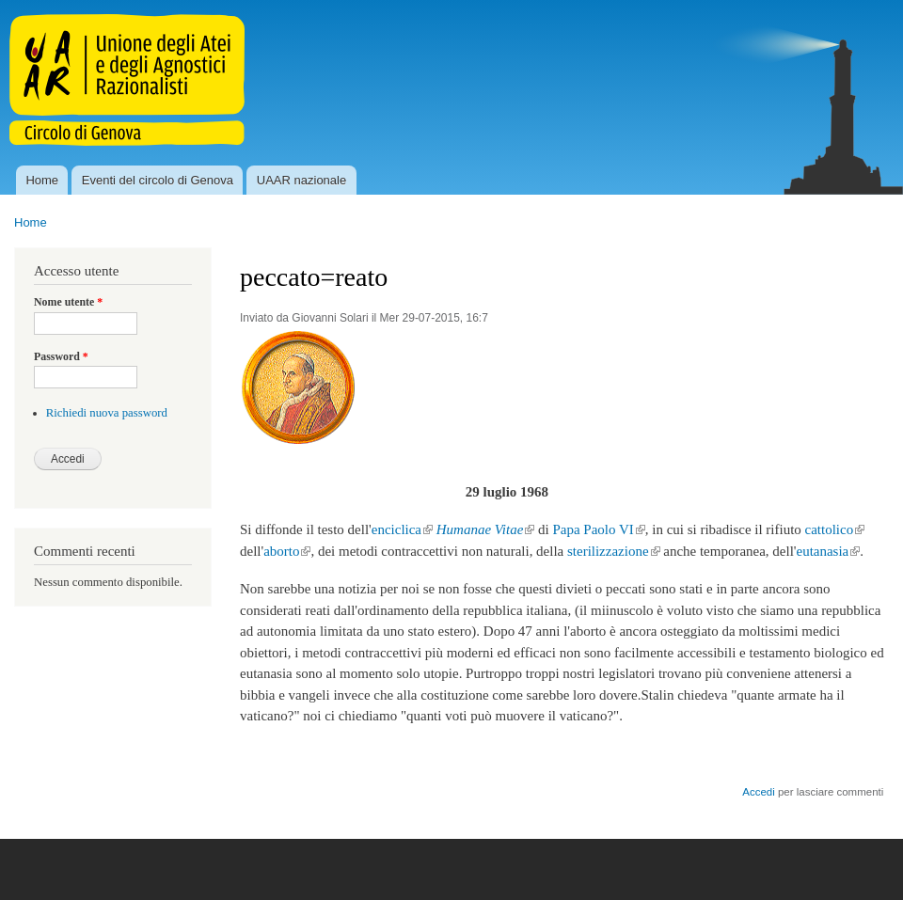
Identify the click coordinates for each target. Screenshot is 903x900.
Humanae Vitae (485, 529)
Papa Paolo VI (598, 529)
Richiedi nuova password (106, 412)
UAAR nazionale (301, 180)
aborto (286, 551)
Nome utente (68, 301)
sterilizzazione (613, 551)
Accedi (758, 791)
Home (41, 180)
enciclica (402, 529)
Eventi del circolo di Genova (157, 180)
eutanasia (829, 551)
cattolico (835, 529)
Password (61, 356)
